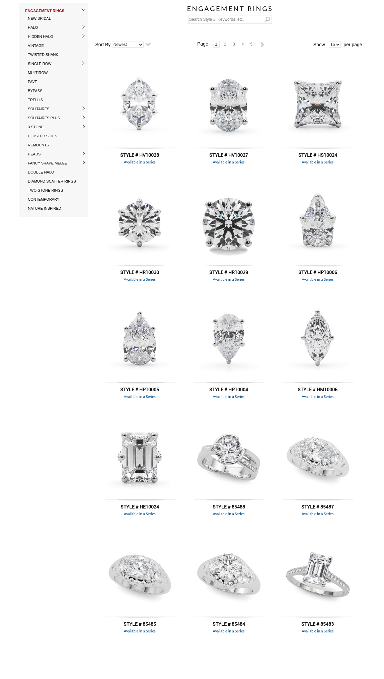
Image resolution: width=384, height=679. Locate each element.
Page (202, 44)
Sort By (102, 44)
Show (319, 44)
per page (352, 44)
